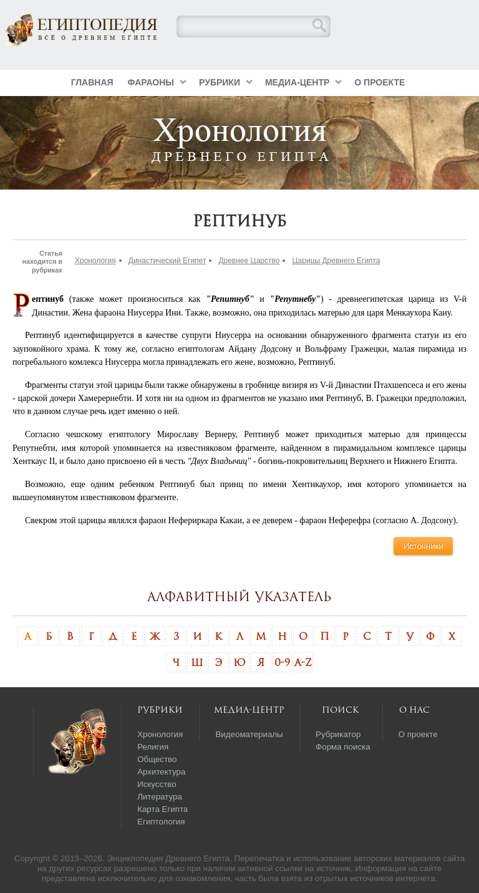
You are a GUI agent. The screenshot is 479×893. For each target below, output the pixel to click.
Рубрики (219, 82)
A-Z (303, 662)
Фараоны (151, 82)
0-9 (282, 662)
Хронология (95, 260)
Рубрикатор (338, 734)
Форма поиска (343, 746)
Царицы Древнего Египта (336, 260)
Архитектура (161, 771)
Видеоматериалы (249, 734)
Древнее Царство (248, 260)
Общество (157, 759)
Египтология (161, 821)
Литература (159, 796)
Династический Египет (167, 260)
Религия (152, 746)
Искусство (157, 784)
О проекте (379, 82)
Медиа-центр (297, 82)
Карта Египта (162, 809)
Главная (92, 82)
